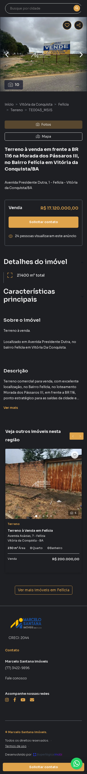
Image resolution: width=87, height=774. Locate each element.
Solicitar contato (43, 222)
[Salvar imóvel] (67, 25)
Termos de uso (15, 746)
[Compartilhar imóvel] (78, 25)
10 (13, 84)
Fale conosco (16, 678)
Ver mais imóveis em (43, 590)
